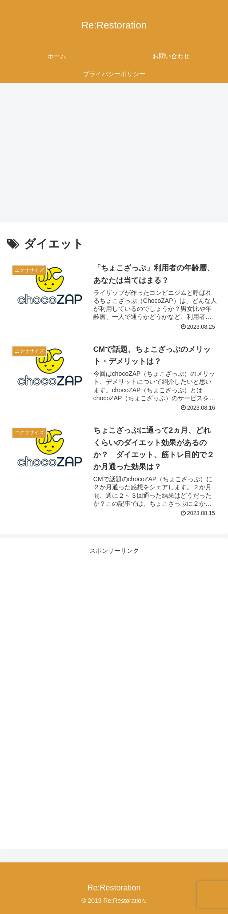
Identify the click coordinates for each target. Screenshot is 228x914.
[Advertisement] (114, 155)
